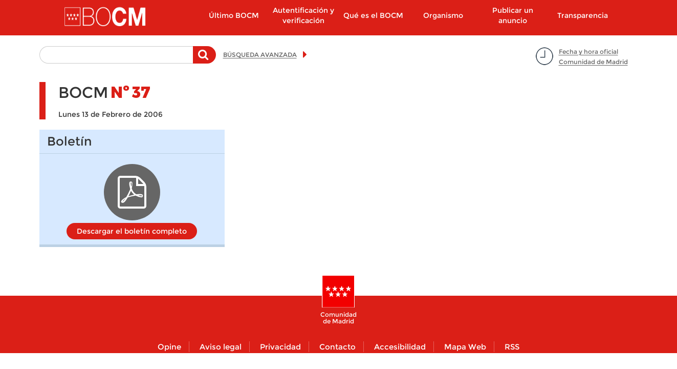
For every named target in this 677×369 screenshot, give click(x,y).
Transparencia (582, 15)
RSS (512, 347)
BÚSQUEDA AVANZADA (260, 54)
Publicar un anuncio (512, 15)
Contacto (337, 347)
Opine (169, 347)
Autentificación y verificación (303, 15)
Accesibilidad (400, 347)
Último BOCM (234, 15)
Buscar (204, 60)
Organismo (443, 15)
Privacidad (280, 347)
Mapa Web (465, 347)
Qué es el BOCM (373, 15)
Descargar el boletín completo (132, 231)
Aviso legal (221, 347)
